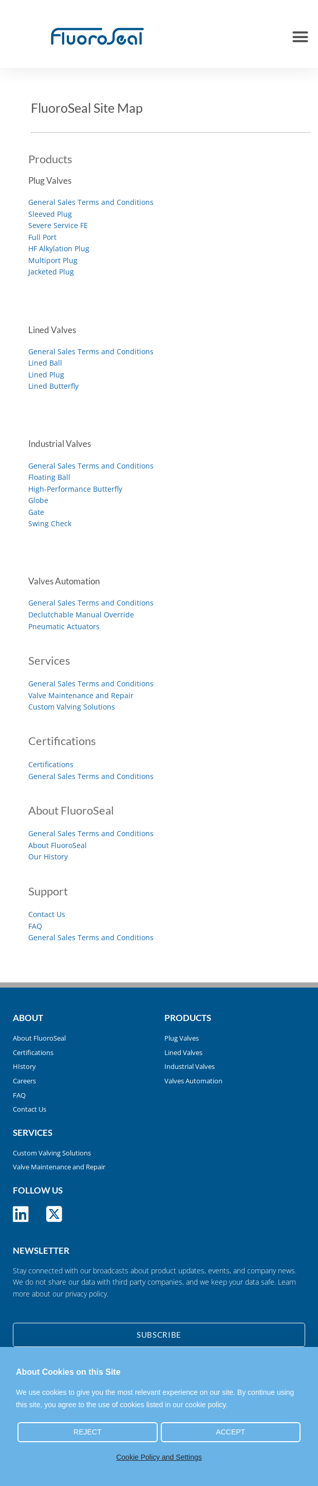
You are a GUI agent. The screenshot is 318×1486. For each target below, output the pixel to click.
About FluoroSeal (57, 845)
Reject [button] (87, 1432)
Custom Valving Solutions (71, 707)
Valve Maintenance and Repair (81, 695)
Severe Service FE (58, 225)
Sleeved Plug (50, 214)
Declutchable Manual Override (81, 614)
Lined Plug (46, 374)
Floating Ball (49, 477)
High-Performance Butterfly (75, 489)
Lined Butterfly (53, 386)
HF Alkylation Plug (58, 248)
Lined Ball (45, 363)
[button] (300, 36)
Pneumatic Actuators (64, 626)
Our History (48, 856)
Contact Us (46, 914)
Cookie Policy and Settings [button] (159, 1457)
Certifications (50, 764)
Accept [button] (230, 1432)
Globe (38, 500)
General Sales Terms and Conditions (91, 202)
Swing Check (49, 523)
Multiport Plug (53, 260)
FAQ (35, 926)
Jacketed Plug (51, 272)
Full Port (42, 237)
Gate (36, 512)
